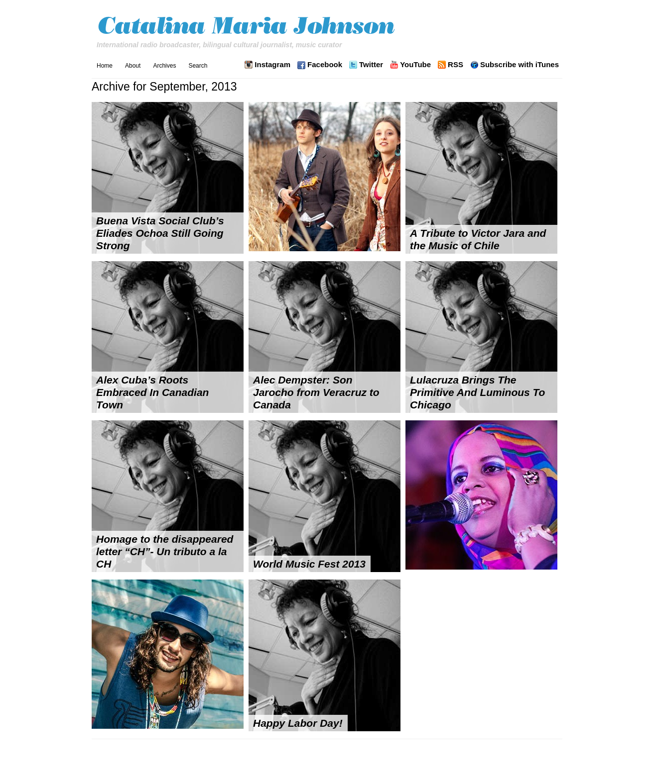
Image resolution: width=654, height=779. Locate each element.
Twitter (371, 65)
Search (197, 65)
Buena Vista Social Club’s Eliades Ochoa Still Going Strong (160, 233)
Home (105, 65)
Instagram (272, 65)
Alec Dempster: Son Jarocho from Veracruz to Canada (316, 392)
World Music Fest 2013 (309, 564)
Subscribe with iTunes (519, 65)
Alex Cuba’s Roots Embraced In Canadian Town (152, 392)
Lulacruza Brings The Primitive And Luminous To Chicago (477, 392)
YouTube (415, 65)
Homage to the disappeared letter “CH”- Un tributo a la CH (164, 551)
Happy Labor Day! (298, 723)
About (132, 65)
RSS (455, 65)
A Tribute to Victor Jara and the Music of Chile (478, 239)
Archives (164, 65)
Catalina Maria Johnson (249, 26)
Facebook (324, 65)
